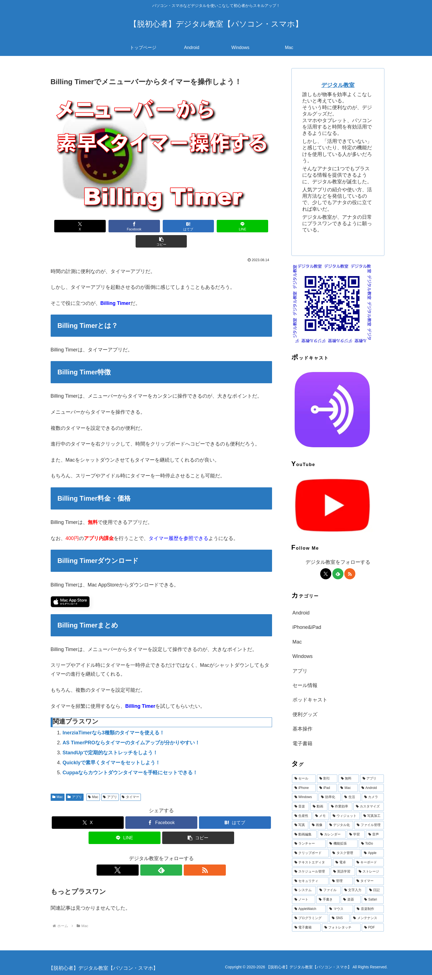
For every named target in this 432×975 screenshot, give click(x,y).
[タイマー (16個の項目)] (369, 881)
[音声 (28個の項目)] (375, 834)
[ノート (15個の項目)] (303, 900)
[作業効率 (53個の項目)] (340, 806)
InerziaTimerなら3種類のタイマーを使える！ (113, 717)
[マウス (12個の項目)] (340, 909)
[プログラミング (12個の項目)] (310, 918)
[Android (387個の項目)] (371, 788)
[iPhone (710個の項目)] (304, 788)
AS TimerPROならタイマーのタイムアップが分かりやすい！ (131, 727)
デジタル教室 (338, 85)
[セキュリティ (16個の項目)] (310, 881)
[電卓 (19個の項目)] (343, 862)
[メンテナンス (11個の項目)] (367, 918)
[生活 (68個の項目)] (351, 797)
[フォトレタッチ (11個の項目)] (341, 927)
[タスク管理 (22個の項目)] (345, 853)
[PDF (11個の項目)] (373, 927)
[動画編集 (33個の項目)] (304, 834)
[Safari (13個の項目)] (373, 900)
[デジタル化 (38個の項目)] (340, 825)
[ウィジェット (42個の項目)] (345, 816)
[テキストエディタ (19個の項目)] (312, 862)
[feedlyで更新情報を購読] (161, 854)
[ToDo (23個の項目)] (371, 844)
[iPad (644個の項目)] (327, 788)
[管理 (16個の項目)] (341, 881)
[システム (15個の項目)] (304, 890)
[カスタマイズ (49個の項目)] (368, 806)
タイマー (130, 782)
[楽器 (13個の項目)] (351, 900)
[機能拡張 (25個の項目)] (342, 844)
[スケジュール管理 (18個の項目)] (311, 872)
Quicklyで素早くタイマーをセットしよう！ (111, 747)
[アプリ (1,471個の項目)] (372, 779)
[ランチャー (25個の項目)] (309, 844)
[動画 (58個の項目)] (318, 806)
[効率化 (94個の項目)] (330, 797)
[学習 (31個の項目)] (356, 834)
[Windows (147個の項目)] (305, 797)
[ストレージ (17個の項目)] (370, 872)
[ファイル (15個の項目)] (329, 890)
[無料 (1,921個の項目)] (348, 779)
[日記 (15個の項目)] (375, 890)
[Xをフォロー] (148, 854)
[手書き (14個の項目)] (328, 900)
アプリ (75, 782)
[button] (251, 226)
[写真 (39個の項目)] (300, 825)
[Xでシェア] (72, 226)
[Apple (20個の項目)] (372, 853)
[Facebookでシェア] (116, 226)
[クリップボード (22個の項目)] (310, 853)
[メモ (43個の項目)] (321, 816)
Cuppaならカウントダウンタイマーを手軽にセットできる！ (130, 757)
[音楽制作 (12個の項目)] (369, 909)
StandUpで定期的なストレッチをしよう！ (110, 737)
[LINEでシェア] (206, 226)
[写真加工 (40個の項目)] (372, 816)
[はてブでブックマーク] (161, 226)
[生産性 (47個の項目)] (302, 816)
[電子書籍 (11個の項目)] (306, 927)
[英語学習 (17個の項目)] (343, 872)
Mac (57, 782)
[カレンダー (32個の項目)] (332, 834)
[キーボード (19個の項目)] (369, 862)
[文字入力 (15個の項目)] (354, 890)
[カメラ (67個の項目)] (373, 797)
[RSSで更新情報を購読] (174, 854)
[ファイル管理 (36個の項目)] (369, 825)
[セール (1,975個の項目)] (304, 779)
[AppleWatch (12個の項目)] (309, 909)
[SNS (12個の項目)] (339, 918)
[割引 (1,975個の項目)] (327, 779)
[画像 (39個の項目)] (317, 825)
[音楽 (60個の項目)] (300, 806)
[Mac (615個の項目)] (348, 788)
